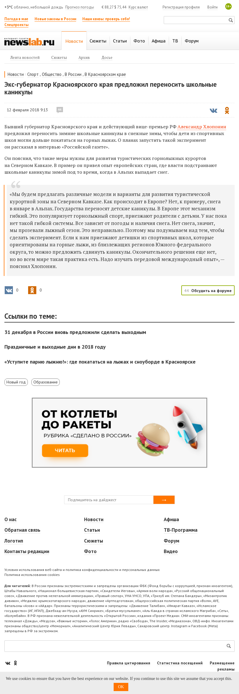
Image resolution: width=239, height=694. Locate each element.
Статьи (92, 530)
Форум (171, 541)
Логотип (13, 541)
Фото (90, 551)
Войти (212, 7)
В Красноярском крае (105, 74)
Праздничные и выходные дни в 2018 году (55, 346)
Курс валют (138, 7)
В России (73, 74)
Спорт (33, 74)
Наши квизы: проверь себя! (106, 18)
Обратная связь (22, 530)
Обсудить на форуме (211, 290)
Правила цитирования (128, 663)
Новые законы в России (55, 18)
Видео (171, 551)
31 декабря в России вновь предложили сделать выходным (75, 332)
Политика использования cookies (32, 574)
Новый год (16, 382)
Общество (52, 74)
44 (60, 109)
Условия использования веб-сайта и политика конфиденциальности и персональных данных (82, 569)
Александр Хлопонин (201, 126)
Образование (45, 382)
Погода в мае (16, 18)
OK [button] (121, 687)
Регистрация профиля (181, 7)
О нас (10, 519)
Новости (16, 74)
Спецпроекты (16, 24)
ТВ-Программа (180, 530)
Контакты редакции (26, 551)
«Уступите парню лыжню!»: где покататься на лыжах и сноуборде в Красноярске (100, 361)
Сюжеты (93, 541)
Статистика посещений (180, 663)
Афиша (171, 519)
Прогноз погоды (79, 7)
